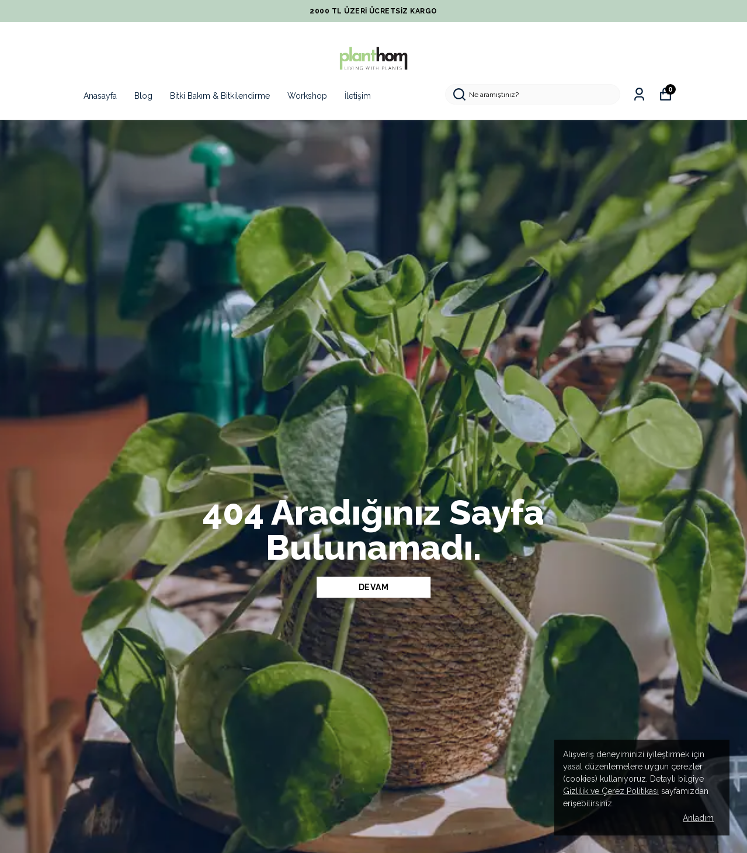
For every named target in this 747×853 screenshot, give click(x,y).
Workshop (307, 95)
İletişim (358, 95)
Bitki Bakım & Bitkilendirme (220, 95)
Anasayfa (100, 95)
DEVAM (374, 587)
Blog (143, 95)
